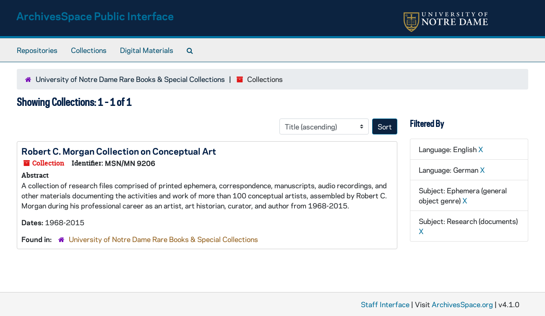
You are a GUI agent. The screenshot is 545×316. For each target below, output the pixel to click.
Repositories (37, 50)
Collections (89, 50)
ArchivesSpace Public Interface (95, 16)
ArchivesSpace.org (462, 304)
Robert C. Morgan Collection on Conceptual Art (118, 151)
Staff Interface (385, 304)
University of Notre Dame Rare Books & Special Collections (130, 79)
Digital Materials (146, 50)
